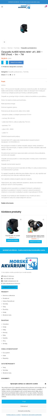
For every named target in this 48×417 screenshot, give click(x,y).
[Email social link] (10, 75)
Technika (16, 48)
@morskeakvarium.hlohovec (10, 283)
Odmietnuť (24, 406)
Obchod (10, 48)
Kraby (4, 329)
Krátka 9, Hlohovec (7, 276)
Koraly (4, 312)
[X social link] (8, 75)
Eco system (6, 352)
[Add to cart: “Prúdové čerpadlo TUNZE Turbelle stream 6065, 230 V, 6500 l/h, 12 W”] (35, 241)
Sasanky (5, 338)
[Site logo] (24, 6)
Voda (4, 355)
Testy (4, 306)
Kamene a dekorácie (9, 295)
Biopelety (5, 358)
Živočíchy (5, 309)
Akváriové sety (7, 315)
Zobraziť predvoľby (24, 411)
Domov (3, 48)
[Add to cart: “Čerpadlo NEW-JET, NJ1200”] (12, 240)
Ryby (4, 335)
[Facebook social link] (6, 75)
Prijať (24, 401)
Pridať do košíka (16, 62)
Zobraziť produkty (9, 287)
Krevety (5, 332)
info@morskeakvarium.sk (9, 281)
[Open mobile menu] (2, 6)
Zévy (4, 341)
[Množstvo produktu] (4, 62)
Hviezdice (6, 324)
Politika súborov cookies (13, 415)
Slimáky (5, 343)
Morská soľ (6, 298)
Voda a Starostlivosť (8, 301)
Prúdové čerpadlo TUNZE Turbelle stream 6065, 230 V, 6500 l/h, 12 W (35, 236)
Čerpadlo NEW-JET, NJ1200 (12, 235)
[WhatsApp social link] (12, 75)
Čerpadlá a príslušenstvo (29, 48)
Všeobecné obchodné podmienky (31, 415)
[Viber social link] (14, 75)
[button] (45, 384)
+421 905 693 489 (7, 278)
